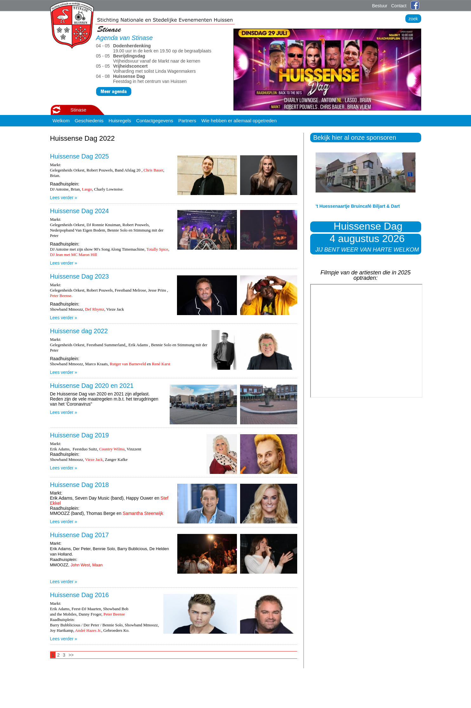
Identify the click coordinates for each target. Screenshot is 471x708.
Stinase (78, 109)
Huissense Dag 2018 (79, 484)
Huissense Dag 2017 (79, 534)
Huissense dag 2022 (79, 330)
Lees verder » (63, 197)
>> (71, 654)
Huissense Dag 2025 (79, 156)
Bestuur (379, 5)
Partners (187, 120)
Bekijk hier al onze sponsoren (354, 137)
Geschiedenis (89, 120)
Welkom (61, 120)
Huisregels (119, 120)
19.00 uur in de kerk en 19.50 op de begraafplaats (154, 48)
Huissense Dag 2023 (79, 276)
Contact (398, 5)
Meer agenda (114, 91)
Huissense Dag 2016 (79, 594)
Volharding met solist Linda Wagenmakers (146, 69)
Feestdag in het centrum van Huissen (142, 79)
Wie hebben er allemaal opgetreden (239, 120)
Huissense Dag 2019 (79, 435)
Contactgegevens (154, 120)
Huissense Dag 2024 (79, 210)
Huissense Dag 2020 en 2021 (92, 385)
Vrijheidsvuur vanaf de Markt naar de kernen (149, 58)
